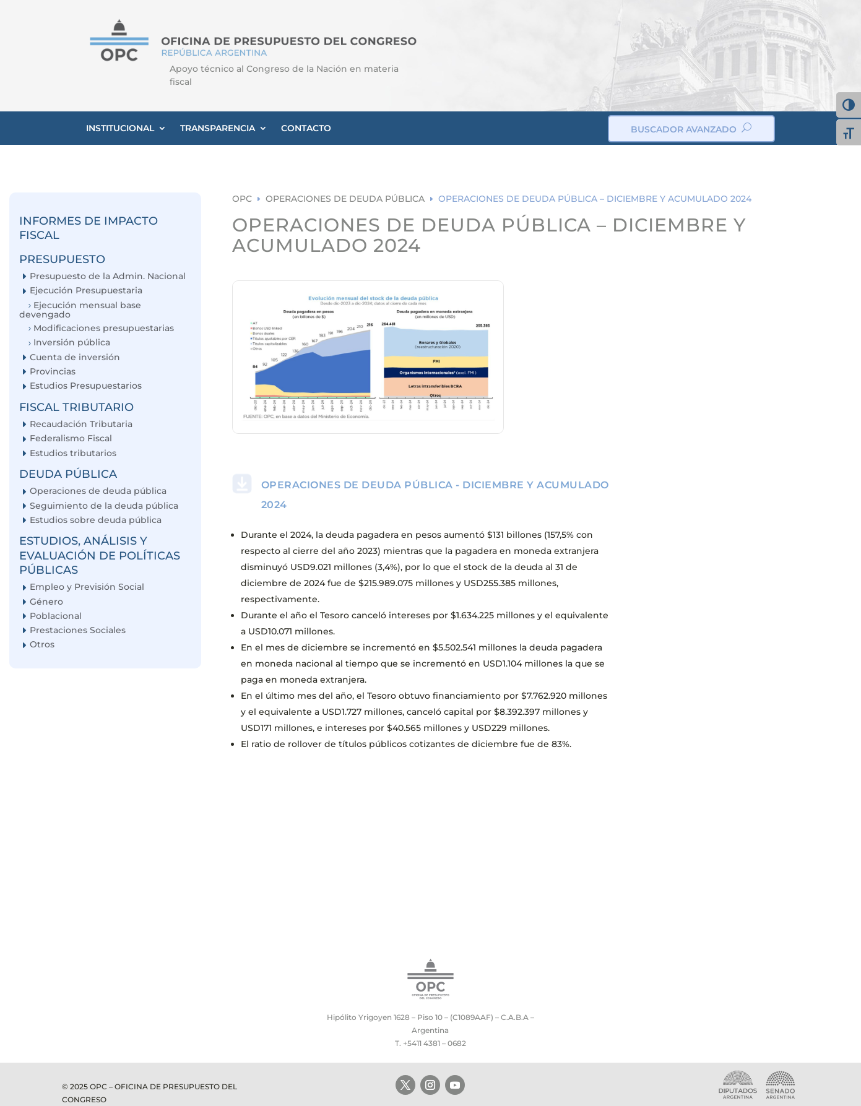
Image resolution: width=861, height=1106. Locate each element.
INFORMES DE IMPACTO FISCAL (88, 228)
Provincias (53, 371)
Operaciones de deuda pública (98, 491)
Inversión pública (71, 342)
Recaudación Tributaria (81, 424)
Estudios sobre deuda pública (96, 520)
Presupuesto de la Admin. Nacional (108, 276)
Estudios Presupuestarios (86, 386)
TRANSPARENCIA (217, 128)
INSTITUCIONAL (120, 128)
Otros (42, 644)
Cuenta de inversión (75, 357)
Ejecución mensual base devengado (80, 310)
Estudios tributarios (73, 453)
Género (46, 602)
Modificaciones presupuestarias (103, 328)
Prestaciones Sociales (78, 630)
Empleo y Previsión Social (87, 587)
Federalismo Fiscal (71, 438)
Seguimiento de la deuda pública (104, 506)
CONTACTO (306, 128)
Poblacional (56, 616)
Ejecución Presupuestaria (86, 290)
